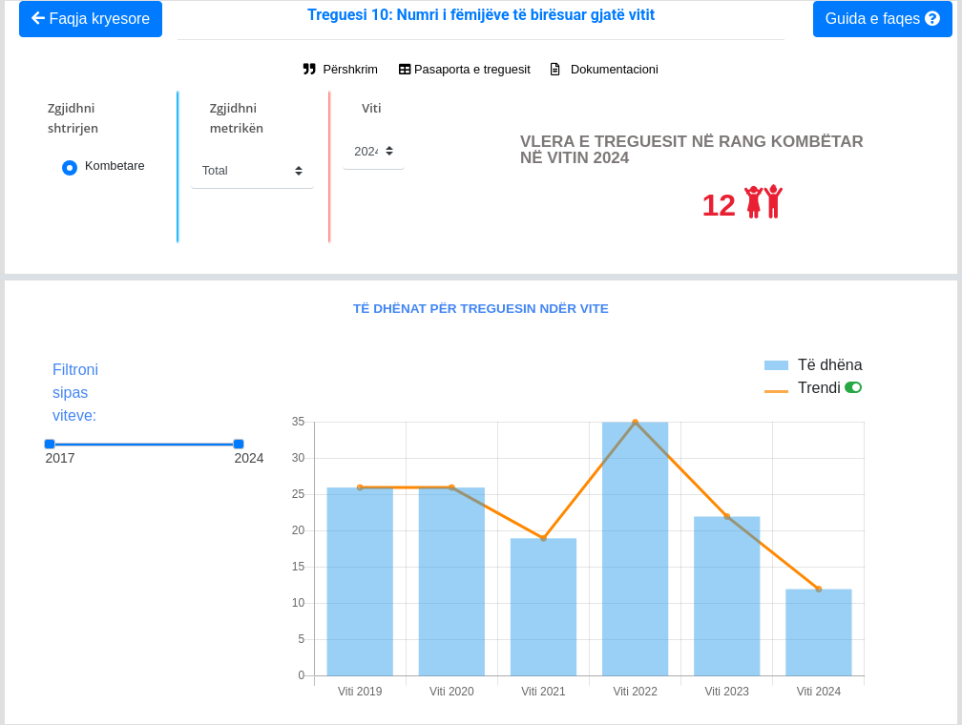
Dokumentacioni (604, 69)
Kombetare (115, 165)
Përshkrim (340, 69)
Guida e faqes (883, 18)
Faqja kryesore (90, 18)
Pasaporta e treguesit (465, 69)
